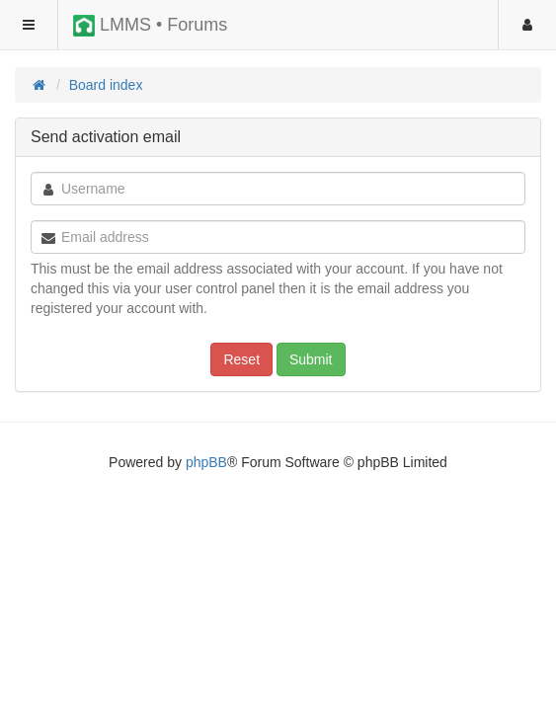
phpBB (206, 462)
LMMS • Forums (150, 26)
